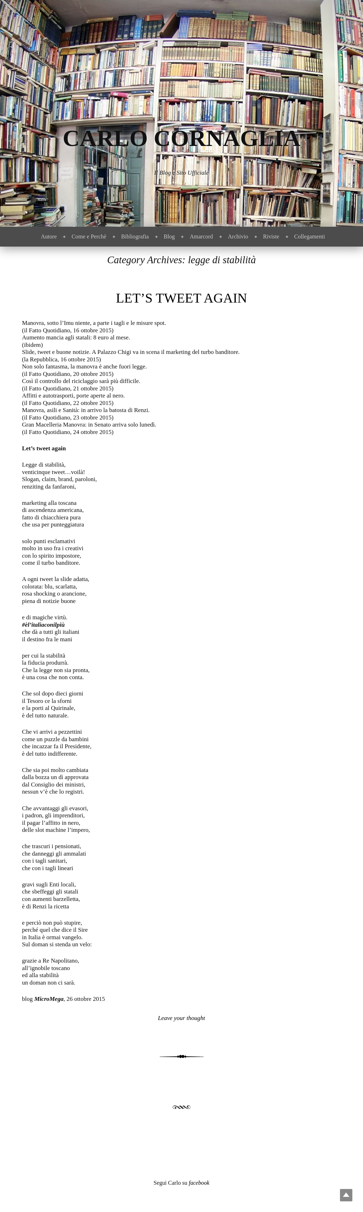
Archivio (238, 236)
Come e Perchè (89, 236)
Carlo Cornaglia (182, 138)
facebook (199, 1183)
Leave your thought (181, 1018)
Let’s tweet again (181, 298)
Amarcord (201, 236)
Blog (169, 236)
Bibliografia (135, 236)
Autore (49, 236)
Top (346, 1195)
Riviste (271, 236)
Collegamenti (309, 236)
